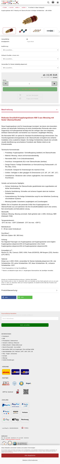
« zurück (11, 7)
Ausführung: (4, 46)
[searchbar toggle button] (48, 2)
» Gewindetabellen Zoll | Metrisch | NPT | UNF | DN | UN (17, 351)
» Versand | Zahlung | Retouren (10, 342)
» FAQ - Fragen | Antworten (9, 353)
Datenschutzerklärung (8, 452)
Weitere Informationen (30, 460)
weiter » (17, 7)
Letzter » (24, 7)
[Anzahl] (30, 84)
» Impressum (5, 336)
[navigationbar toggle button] (57, 2)
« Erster (4, 7)
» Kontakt (4, 355)
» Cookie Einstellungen (7, 360)
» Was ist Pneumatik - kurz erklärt (11, 347)
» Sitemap (4, 358)
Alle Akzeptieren (30, 455)
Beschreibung (7, 110)
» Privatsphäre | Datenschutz (9, 340)
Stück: (4, 80)
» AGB (3, 338)
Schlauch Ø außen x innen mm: (10, 55)
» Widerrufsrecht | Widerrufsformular (11, 345)
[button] (5, 84)
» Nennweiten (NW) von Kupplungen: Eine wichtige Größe (17, 349)
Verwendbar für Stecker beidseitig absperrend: (14, 64)
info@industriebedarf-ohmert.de (12, 439)
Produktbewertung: (9, 290)
